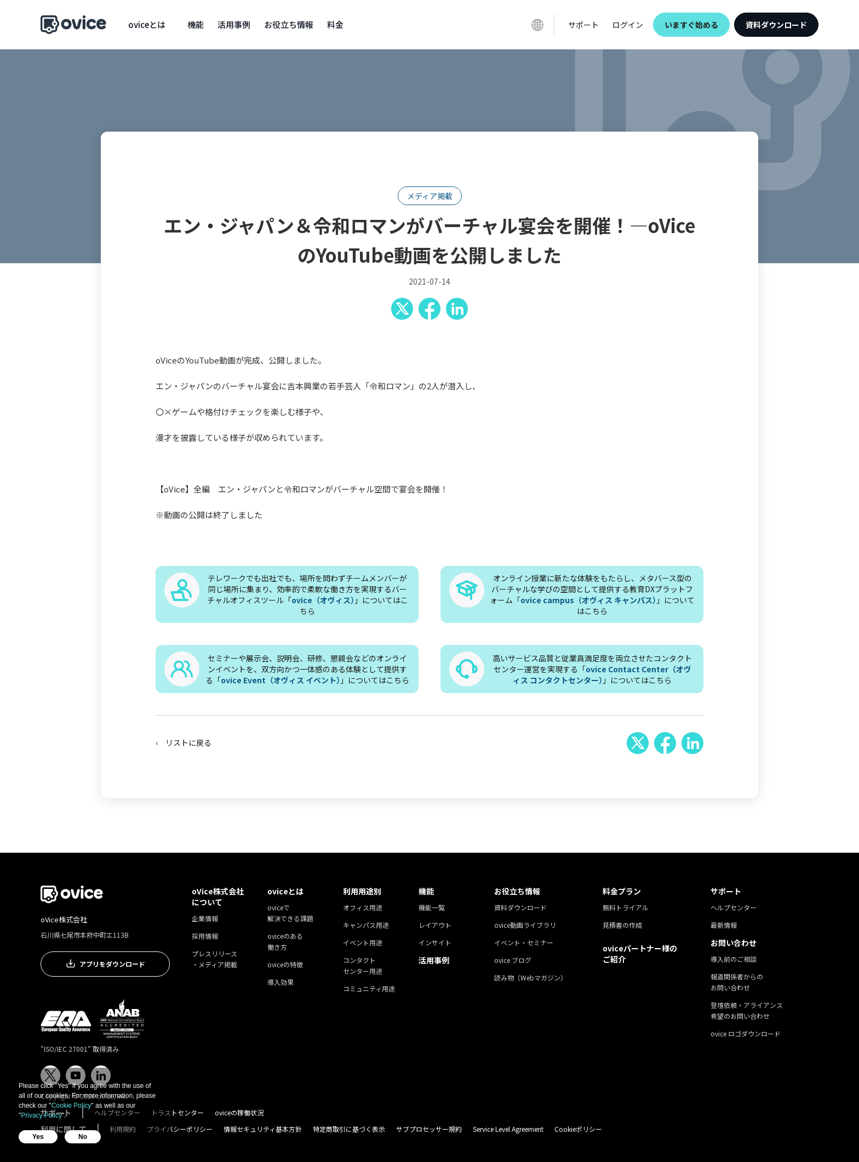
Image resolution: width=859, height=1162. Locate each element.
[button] (147, 24)
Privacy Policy (41, 1115)
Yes (38, 1137)
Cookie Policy (71, 1105)
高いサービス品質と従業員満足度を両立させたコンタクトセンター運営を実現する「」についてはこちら (592, 669)
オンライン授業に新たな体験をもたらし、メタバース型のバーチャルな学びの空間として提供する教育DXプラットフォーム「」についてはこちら (592, 594)
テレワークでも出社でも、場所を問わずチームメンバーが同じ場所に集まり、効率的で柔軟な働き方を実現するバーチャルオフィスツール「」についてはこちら (307, 594)
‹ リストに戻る (183, 742)
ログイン (627, 24)
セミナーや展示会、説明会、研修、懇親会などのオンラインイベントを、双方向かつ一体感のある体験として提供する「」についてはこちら (307, 669)
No (82, 1137)
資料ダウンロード (776, 24)
